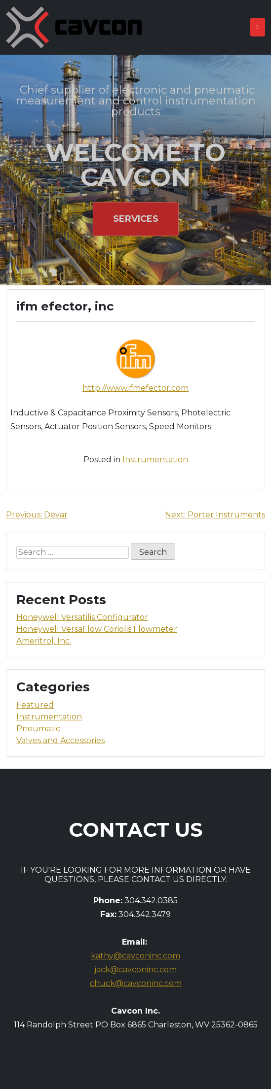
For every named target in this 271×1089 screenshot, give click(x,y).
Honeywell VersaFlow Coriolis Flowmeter (96, 629)
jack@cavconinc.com (135, 969)
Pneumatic (38, 728)
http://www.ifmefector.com (135, 388)
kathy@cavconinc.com (135, 955)
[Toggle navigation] (257, 27)
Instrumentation (155, 459)
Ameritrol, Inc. (43, 641)
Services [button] (135, 218)
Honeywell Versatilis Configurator (82, 617)
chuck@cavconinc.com (136, 983)
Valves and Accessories (60, 740)
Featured (35, 705)
